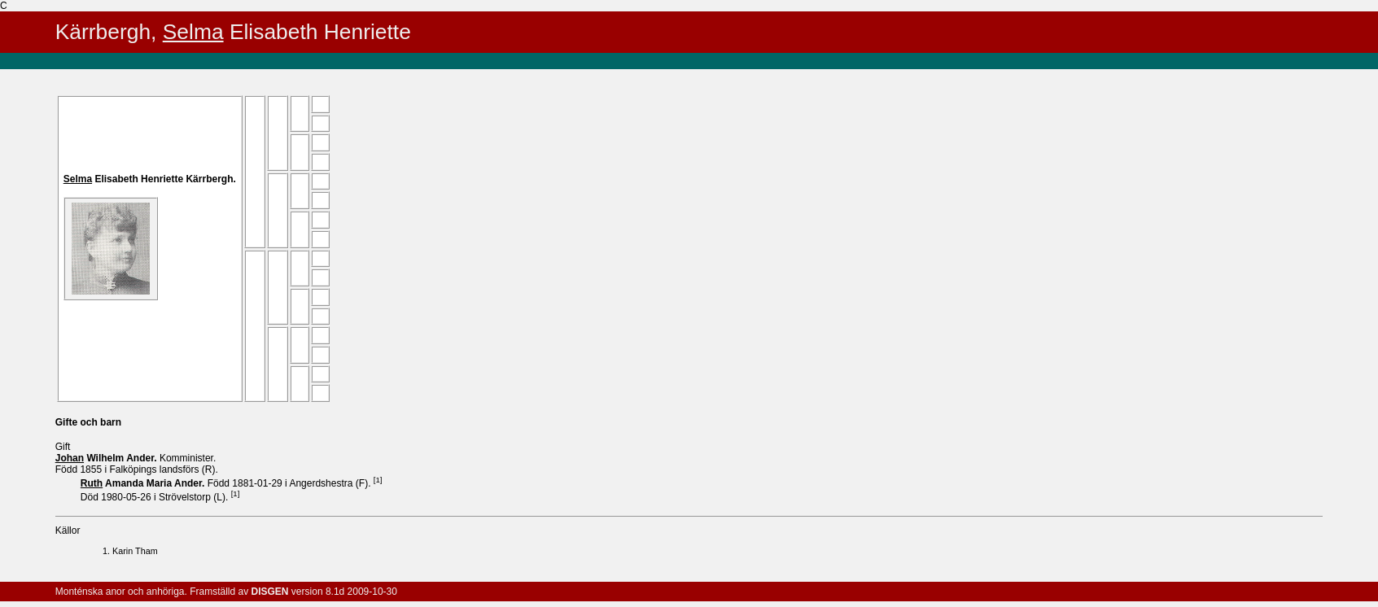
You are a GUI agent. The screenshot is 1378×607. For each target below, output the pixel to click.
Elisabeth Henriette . (149, 179)
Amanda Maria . (144, 483)
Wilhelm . (107, 458)
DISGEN (270, 591)
